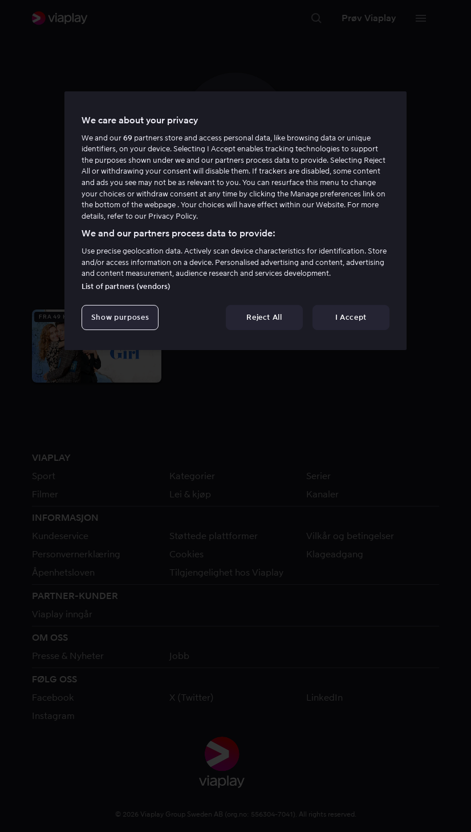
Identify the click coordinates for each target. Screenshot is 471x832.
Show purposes (120, 317)
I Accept (351, 317)
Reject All (264, 317)
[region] (235, 221)
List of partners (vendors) (126, 286)
